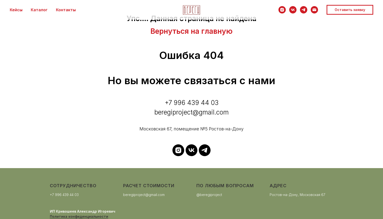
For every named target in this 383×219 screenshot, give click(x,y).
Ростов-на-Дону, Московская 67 (297, 195)
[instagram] (282, 9)
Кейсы (16, 9)
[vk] (293, 9)
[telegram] (303, 9)
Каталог (39, 9)
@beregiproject (209, 195)
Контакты (66, 9)
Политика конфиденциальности (79, 216)
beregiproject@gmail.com (144, 195)
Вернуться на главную (191, 31)
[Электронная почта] (314, 9)
